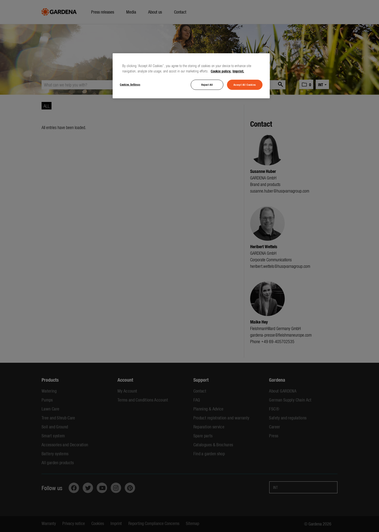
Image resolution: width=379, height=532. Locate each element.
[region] (191, 75)
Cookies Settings (130, 84)
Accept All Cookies (244, 84)
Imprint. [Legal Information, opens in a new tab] (238, 71)
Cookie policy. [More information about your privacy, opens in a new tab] (221, 71)
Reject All (207, 84)
